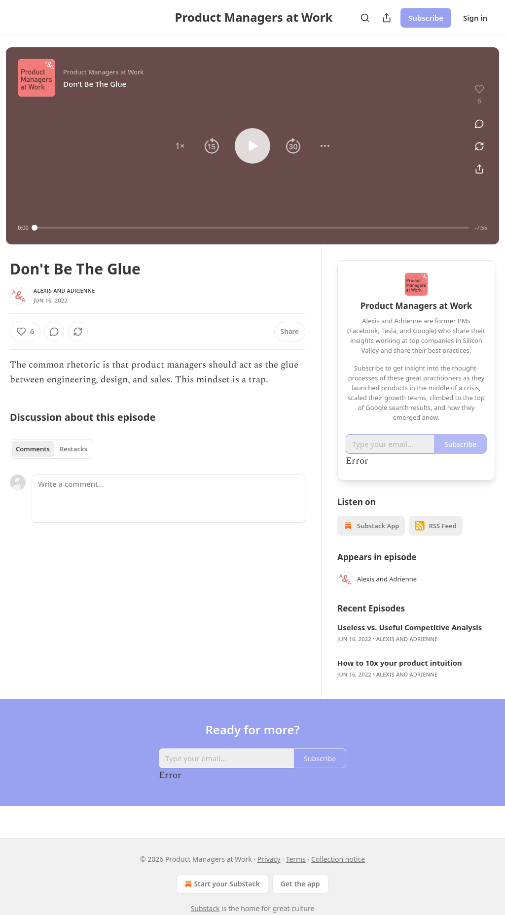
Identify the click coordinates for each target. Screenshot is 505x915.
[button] (180, 146)
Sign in (475, 18)
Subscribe (425, 18)
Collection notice (338, 859)
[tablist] (51, 449)
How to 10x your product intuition (399, 663)
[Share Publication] (387, 18)
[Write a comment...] (168, 498)
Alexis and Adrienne (64, 290)
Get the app (300, 883)
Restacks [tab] (73, 448)
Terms (296, 859)
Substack (205, 908)
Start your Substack (221, 884)
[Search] (365, 18)
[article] (416, 633)
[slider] (252, 228)
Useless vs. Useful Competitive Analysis (409, 627)
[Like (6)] (25, 331)
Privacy (269, 859)
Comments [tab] (33, 448)
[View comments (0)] (476, 118)
